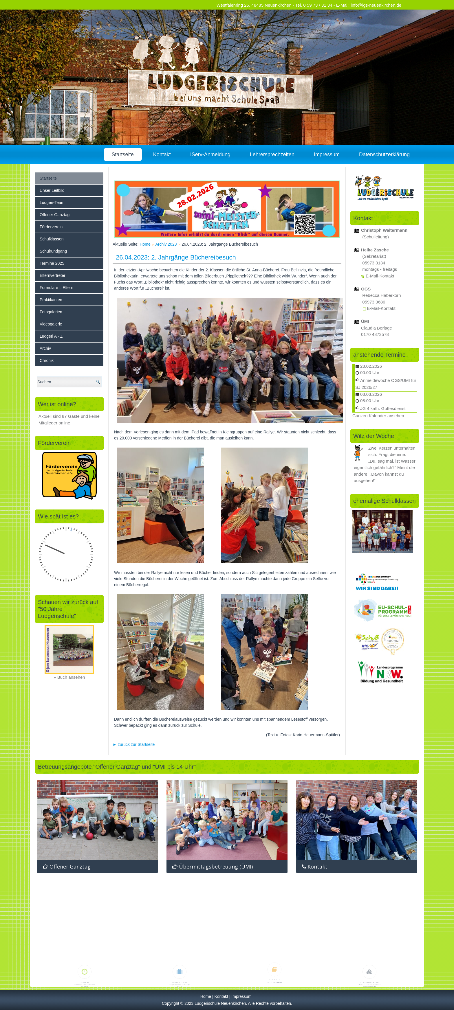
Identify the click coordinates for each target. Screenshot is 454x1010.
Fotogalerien (51, 312)
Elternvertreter (52, 275)
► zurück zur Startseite (134, 744)
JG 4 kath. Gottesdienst (383, 408)
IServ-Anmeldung (210, 154)
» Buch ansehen (69, 677)
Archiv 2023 (166, 244)
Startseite (123, 154)
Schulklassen (52, 239)
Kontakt (162, 154)
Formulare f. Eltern (56, 287)
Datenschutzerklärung (384, 154)
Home (145, 244)
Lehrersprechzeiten (272, 154)
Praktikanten (51, 299)
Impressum (327, 154)
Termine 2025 (52, 263)
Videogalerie (51, 324)
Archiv (45, 348)
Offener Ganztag (54, 214)
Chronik (47, 360)
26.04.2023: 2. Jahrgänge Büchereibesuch (176, 257)
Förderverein (51, 227)
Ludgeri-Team (52, 202)
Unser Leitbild (52, 190)
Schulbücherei (274, 966)
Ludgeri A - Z (51, 336)
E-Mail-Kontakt (380, 275)
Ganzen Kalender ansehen (378, 415)
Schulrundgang (53, 251)
